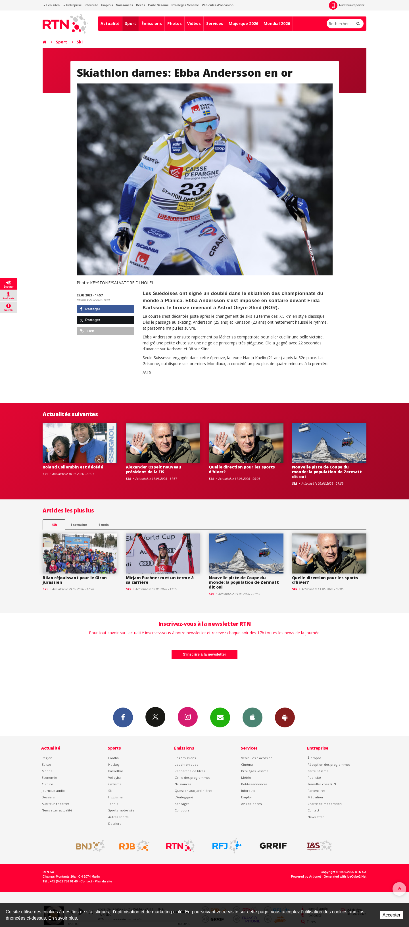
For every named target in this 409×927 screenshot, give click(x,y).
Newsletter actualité (57, 810)
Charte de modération (325, 803)
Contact (313, 810)
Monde (47, 771)
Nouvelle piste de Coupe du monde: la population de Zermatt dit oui (327, 471)
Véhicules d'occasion (217, 5)
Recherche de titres (190, 771)
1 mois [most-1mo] (103, 524)
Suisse (46, 764)
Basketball (116, 771)
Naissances (124, 5)
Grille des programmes (192, 777)
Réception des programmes (329, 764)
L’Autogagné (184, 797)
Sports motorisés (121, 810)
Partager (90, 309)
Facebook (123, 717)
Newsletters (220, 717)
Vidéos (194, 23)
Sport (130, 23)
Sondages (182, 803)
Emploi (246, 797)
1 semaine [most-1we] (78, 524)
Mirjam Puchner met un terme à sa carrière (160, 580)
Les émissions (185, 758)
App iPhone (252, 717)
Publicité (314, 777)
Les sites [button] (51, 5)
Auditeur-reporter (346, 5)
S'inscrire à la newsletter (204, 654)
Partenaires (316, 790)
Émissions (151, 23)
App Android (285, 717)
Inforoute (91, 5)
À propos (314, 758)
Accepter (391, 915)
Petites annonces (254, 784)
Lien (87, 331)
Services (214, 23)
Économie (49, 777)
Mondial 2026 (277, 23)
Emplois (107, 5)
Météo (246, 777)
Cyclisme (115, 784)
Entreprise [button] (72, 5)
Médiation (315, 797)
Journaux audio (53, 790)
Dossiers (48, 797)
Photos (174, 23)
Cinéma (247, 764)
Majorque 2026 (243, 23)
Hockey (113, 764)
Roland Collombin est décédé (73, 467)
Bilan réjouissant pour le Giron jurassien (75, 580)
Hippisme (115, 797)
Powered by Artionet (306, 876)
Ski (80, 42)
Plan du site (103, 881)
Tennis (113, 803)
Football (114, 758)
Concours (182, 810)
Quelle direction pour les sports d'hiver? (242, 469)
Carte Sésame (158, 5)
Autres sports (118, 817)
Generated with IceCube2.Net (345, 876)
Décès (140, 5)
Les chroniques (186, 764)
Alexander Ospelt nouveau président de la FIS (153, 469)
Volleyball (115, 777)
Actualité (110, 23)
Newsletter (316, 817)
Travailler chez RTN (322, 784)
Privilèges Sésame (185, 5)
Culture (47, 784)
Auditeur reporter (55, 803)
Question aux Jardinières (193, 790)
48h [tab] (54, 524)
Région (47, 758)
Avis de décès (251, 803)
